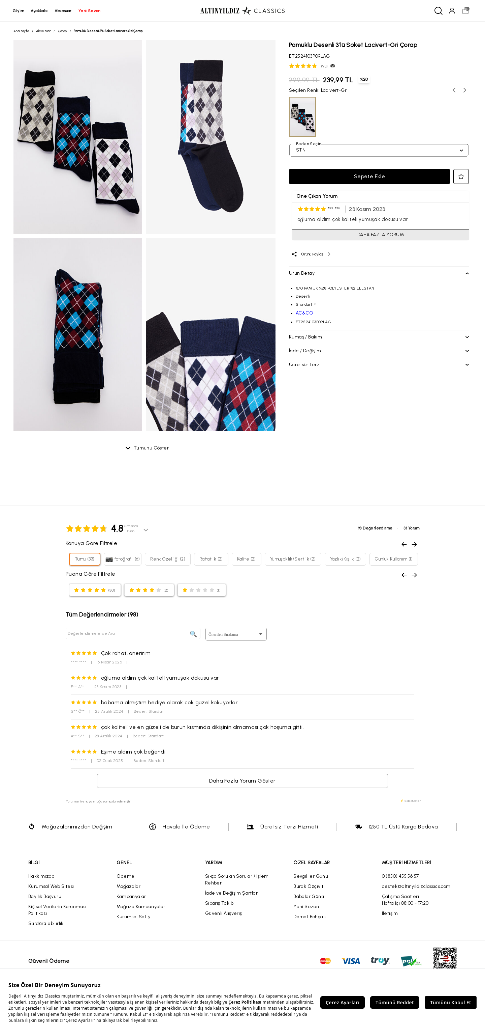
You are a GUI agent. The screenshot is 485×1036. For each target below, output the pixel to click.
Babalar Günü (308, 897)
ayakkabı (39, 10)
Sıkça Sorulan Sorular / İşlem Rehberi (237, 880)
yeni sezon (90, 10)
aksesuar (63, 10)
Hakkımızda (41, 876)
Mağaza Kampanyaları (141, 907)
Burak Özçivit (308, 887)
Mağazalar (128, 887)
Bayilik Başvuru (44, 897)
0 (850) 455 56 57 (400, 876)
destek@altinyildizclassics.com (416, 887)
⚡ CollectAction (410, 801)
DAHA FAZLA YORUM (380, 235)
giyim (19, 10)
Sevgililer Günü (310, 876)
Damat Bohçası (309, 917)
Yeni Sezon (306, 907)
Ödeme (125, 876)
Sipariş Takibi (220, 903)
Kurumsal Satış (133, 917)
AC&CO (304, 313)
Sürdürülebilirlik (46, 924)
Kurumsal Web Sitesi (51, 887)
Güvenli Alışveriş (223, 914)
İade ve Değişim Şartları (232, 893)
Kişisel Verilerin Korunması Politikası (57, 910)
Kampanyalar (131, 897)
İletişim (390, 914)
